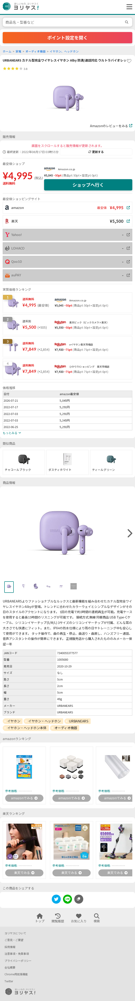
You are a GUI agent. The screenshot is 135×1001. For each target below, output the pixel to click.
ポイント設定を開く (67, 37)
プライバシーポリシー (18, 960)
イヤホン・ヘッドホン (44, 721)
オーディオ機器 (35, 51)
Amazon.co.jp (66, 169)
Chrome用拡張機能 (16, 974)
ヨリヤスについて (15, 933)
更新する (96, 152)
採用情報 (9, 947)
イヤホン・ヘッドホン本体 (27, 728)
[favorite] (129, 61)
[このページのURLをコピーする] (78, 899)
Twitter (8, 981)
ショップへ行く (88, 185)
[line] (67, 900)
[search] (127, 22)
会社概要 (9, 967)
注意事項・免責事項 (16, 953)
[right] (129, 533)
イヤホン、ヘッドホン (64, 51)
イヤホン (13, 721)
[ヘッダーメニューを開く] (128, 7)
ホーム (7, 51)
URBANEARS (78, 721)
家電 (18, 51)
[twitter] (56, 900)
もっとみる (12, 433)
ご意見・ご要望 (13, 940)
